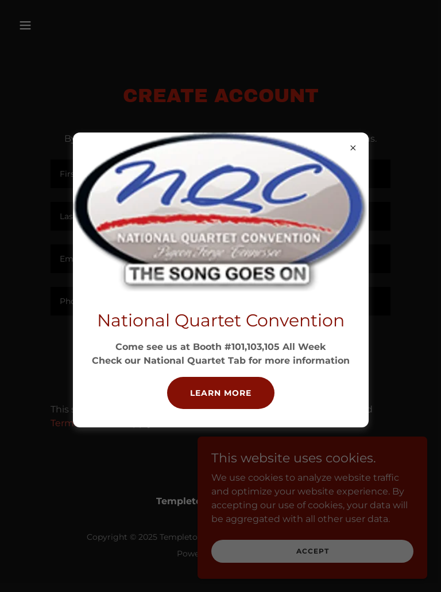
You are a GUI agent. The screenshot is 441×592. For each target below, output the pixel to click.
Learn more (221, 393)
